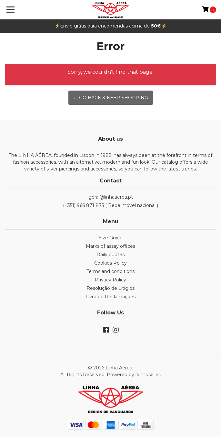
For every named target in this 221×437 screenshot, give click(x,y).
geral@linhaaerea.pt (110, 197)
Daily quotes (110, 254)
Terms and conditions (110, 271)
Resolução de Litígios (110, 288)
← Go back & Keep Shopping (110, 98)
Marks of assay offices (110, 246)
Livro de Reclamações (110, 297)
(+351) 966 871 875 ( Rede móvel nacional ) (110, 205)
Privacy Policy (110, 280)
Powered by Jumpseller (133, 374)
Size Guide (111, 238)
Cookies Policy (110, 263)
